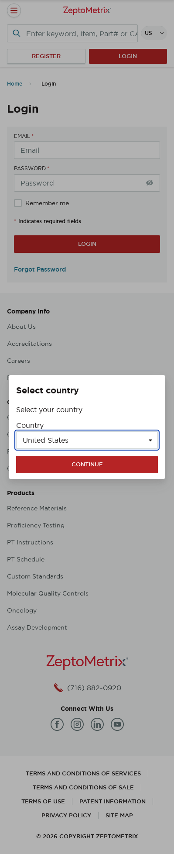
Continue (87, 464)
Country (30, 425)
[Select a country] (87, 440)
